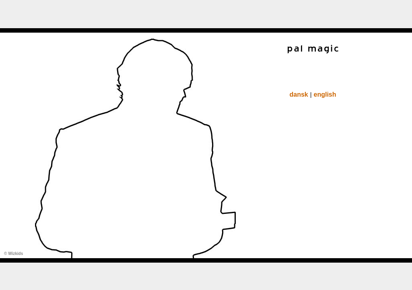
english (325, 94)
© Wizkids (13, 253)
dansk (298, 94)
